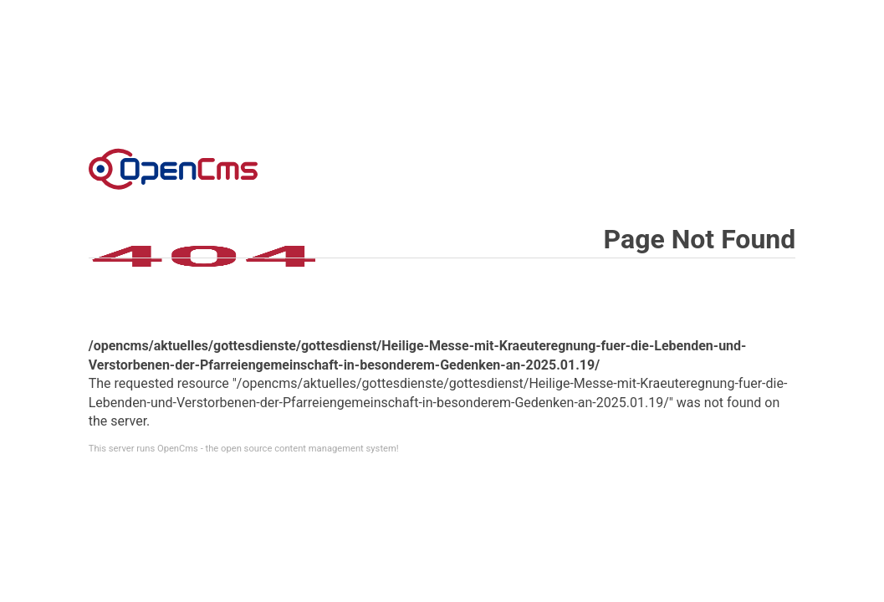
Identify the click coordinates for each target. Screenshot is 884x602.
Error (173, 169)
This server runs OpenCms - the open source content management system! (244, 448)
